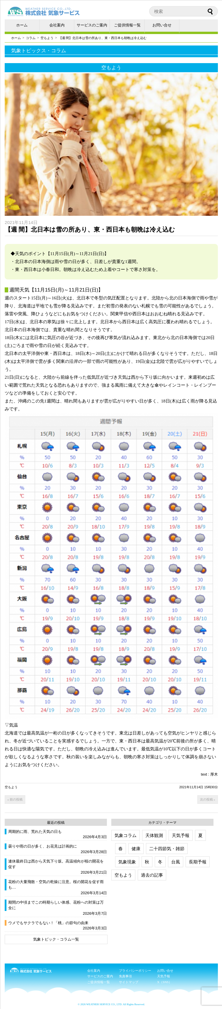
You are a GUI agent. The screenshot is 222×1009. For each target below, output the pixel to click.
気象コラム (126, 835)
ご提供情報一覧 (127, 25)
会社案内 (57, 25)
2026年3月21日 (94, 872)
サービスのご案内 (92, 25)
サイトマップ (128, 982)
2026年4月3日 (95, 837)
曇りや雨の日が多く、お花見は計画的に (42, 846)
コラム (31, 38)
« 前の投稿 (15, 799)
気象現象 (127, 861)
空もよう (47, 38)
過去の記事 (152, 874)
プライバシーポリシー (135, 970)
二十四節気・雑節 (166, 848)
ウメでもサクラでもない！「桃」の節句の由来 (48, 923)
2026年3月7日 (95, 913)
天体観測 (154, 835)
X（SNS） (164, 982)
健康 (136, 848)
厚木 (214, 774)
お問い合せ (161, 25)
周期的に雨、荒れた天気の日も (35, 831)
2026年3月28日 (94, 852)
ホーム (22, 25)
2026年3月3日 (95, 928)
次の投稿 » (207, 799)
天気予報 (180, 835)
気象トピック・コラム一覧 (56, 939)
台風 (175, 861)
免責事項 (125, 976)
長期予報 (197, 861)
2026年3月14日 (94, 893)
